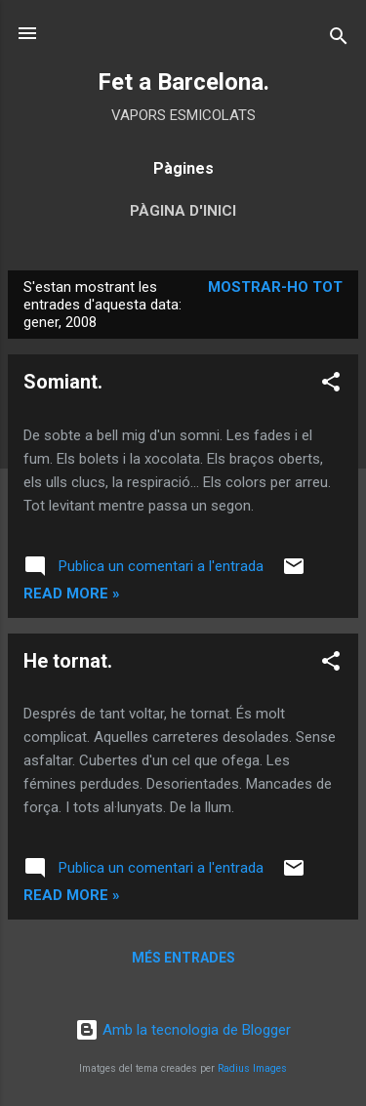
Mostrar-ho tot (275, 287)
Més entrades (183, 957)
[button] (331, 385)
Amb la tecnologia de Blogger (183, 1030)
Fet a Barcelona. (183, 82)
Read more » (71, 593)
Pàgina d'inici (183, 211)
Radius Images (252, 1068)
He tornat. (67, 661)
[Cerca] (338, 39)
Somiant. (62, 381)
